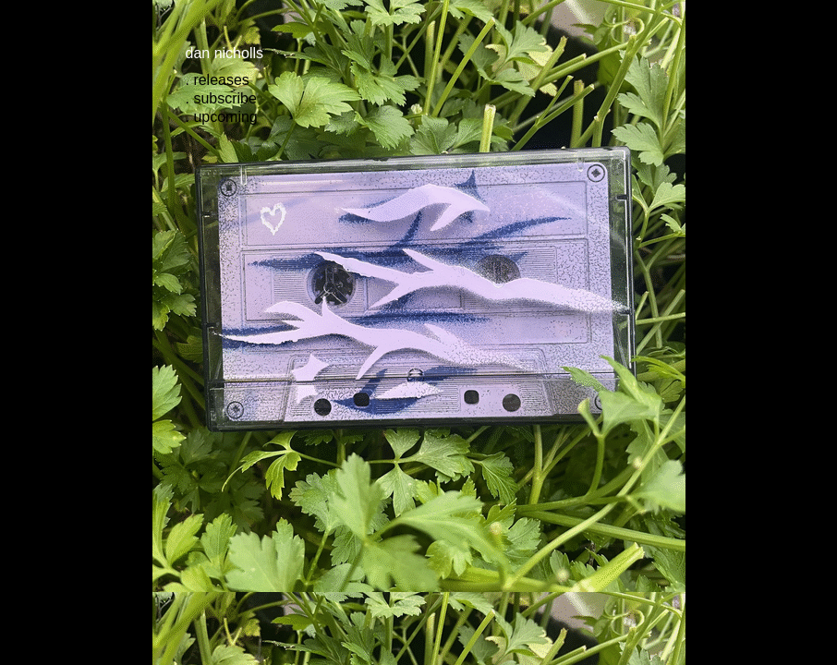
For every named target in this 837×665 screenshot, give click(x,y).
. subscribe (221, 98)
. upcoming (222, 117)
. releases (217, 80)
